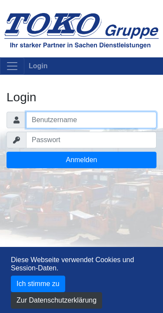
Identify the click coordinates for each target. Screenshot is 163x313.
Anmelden (81, 159)
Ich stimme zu (38, 283)
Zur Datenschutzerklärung (56, 300)
